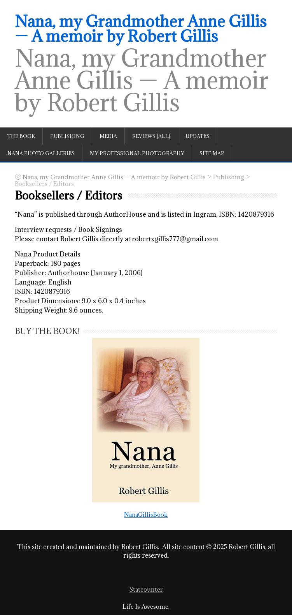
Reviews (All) (151, 136)
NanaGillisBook (145, 427)
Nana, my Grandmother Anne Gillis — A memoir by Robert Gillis (141, 28)
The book (21, 136)
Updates (197, 136)
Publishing (67, 136)
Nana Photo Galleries (41, 153)
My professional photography (137, 153)
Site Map (211, 153)
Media (108, 136)
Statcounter (146, 589)
